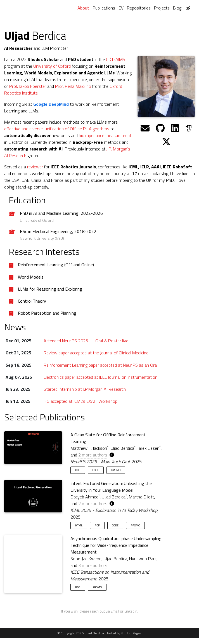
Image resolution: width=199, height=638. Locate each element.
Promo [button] (115, 470)
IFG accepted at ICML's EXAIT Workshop (80, 401)
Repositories (139, 7)
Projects (162, 7)
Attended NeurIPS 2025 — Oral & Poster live (86, 340)
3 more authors (92, 565)
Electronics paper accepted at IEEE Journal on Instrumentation (100, 377)
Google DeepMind (51, 104)
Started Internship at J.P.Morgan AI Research (85, 389)
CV (121, 7)
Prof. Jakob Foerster (27, 86)
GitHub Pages (131, 633)
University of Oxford (52, 66)
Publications (104, 7)
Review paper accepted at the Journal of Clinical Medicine (96, 352)
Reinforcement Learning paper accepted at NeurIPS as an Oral (101, 365)
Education (27, 200)
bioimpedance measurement (105, 135)
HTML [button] (78, 525)
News (15, 327)
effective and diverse (23, 128)
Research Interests (44, 251)
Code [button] (96, 470)
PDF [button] (77, 470)
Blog (177, 7)
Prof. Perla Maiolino (73, 86)
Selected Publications (44, 417)
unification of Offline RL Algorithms (77, 128)
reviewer (35, 166)
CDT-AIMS (115, 59)
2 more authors (92, 454)
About (84, 7)
